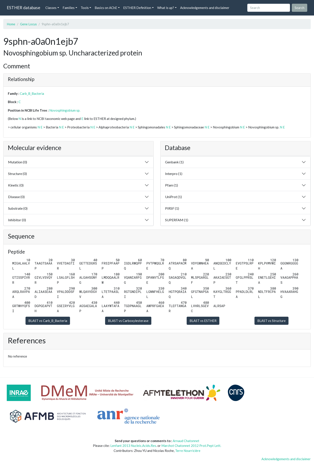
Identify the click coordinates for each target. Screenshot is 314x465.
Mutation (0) (17, 162)
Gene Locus (28, 24)
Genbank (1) (174, 162)
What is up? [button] (165, 8)
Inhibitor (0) (17, 220)
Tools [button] (85, 8)
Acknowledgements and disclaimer (204, 8)
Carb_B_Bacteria (32, 93)
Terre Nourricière (187, 451)
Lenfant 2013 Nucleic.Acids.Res (133, 446)
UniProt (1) (173, 197)
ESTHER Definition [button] (137, 8)
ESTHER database (23, 7)
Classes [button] (50, 8)
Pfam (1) (171, 185)
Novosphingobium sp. (64, 110)
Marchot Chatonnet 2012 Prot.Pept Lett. (191, 446)
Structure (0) (17, 173)
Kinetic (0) (16, 185)
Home (11, 24)
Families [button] (69, 8)
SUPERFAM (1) (176, 220)
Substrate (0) (17, 208)
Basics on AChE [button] (106, 8)
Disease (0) (16, 197)
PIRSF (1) (172, 208)
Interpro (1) (173, 173)
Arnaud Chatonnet (186, 441)
